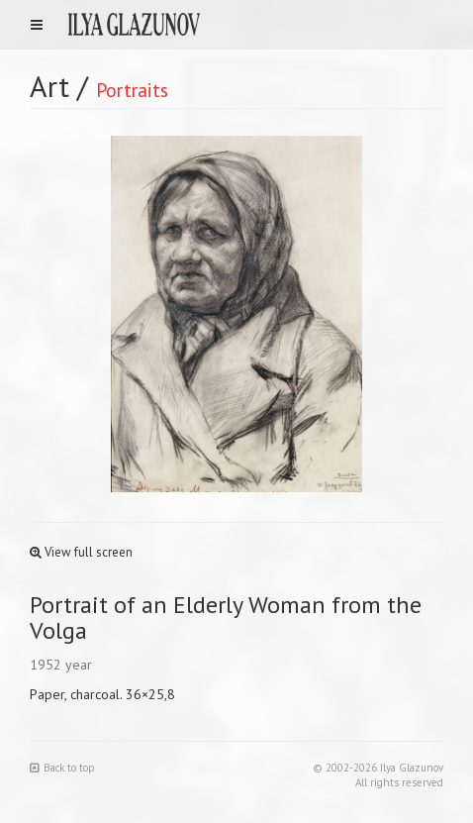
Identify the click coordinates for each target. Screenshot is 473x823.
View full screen (81, 552)
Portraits (132, 89)
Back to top (62, 767)
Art (49, 85)
